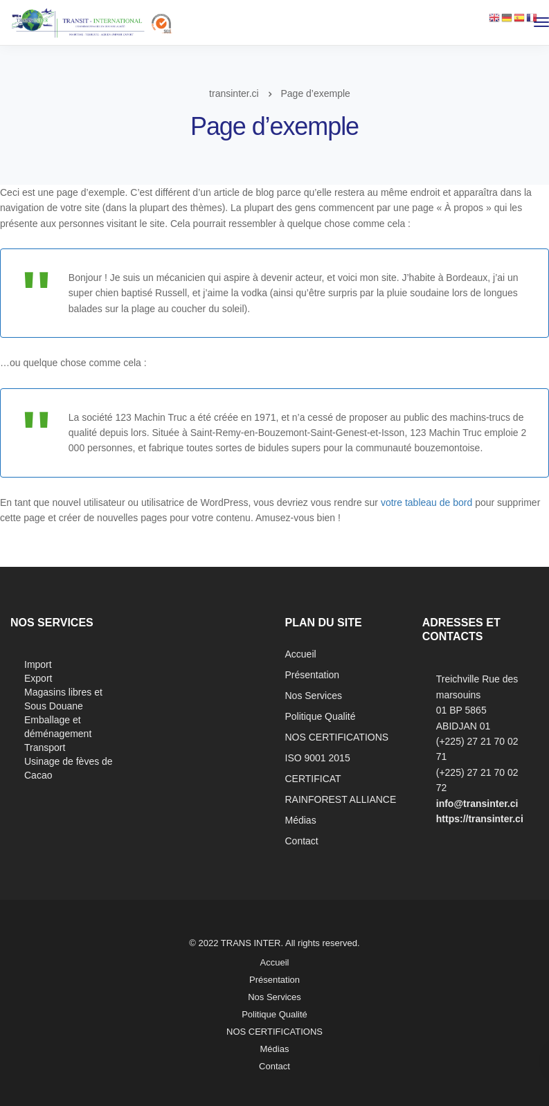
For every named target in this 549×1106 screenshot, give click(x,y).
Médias (300, 820)
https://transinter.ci (479, 818)
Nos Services (313, 695)
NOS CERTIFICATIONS (337, 737)
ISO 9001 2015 (317, 757)
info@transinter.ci (477, 803)
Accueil (300, 654)
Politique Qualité (320, 716)
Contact (301, 840)
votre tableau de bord (426, 502)
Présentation (312, 674)
